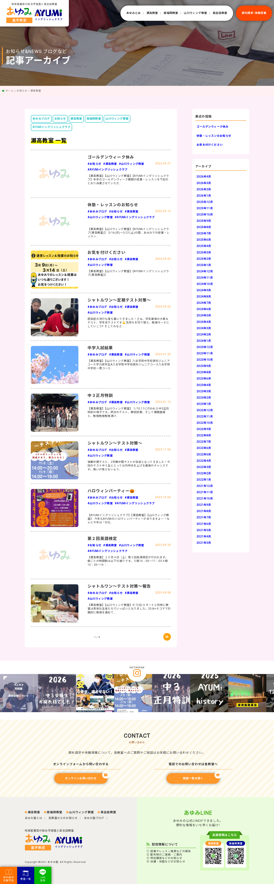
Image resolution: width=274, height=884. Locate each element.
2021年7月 (204, 517)
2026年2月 (204, 189)
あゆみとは (133, 13)
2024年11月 (205, 277)
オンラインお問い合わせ (86, 776)
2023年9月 (204, 366)
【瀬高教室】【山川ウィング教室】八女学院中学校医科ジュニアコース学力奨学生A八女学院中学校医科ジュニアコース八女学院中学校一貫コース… (129, 364)
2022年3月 (204, 467)
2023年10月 (205, 359)
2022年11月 (205, 416)
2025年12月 (205, 202)
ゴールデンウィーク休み (111, 157)
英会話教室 (220, 13)
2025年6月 (204, 239)
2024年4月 (204, 322)
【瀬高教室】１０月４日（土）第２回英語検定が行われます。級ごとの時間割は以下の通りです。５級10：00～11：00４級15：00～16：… (128, 561)
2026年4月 (204, 176)
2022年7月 (204, 441)
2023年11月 (205, 353)
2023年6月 (204, 378)
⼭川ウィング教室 (195, 13)
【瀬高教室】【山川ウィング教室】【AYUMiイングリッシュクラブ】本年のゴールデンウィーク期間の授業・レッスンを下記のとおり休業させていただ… (128, 179)
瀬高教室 (76, 118)
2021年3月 (204, 543)
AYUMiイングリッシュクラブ (51, 127)
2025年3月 (204, 252)
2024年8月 (204, 296)
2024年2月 (204, 334)
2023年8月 (204, 372)
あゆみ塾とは (33, 818)
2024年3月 (204, 328)
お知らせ (22, 90)
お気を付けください (107, 252)
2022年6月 (204, 448)
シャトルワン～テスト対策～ (115, 443)
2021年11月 (205, 492)
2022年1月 (204, 479)
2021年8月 (204, 511)
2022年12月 (205, 410)
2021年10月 (205, 498)
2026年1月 (204, 195)
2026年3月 (204, 183)
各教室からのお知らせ (63, 818)
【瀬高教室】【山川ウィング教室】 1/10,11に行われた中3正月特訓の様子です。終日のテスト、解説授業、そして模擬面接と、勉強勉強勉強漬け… (128, 412)
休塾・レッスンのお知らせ (113, 205)
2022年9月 (204, 429)
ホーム (10, 90)
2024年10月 (205, 284)
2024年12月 (205, 271)
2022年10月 (205, 423)
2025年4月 (204, 246)
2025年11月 (205, 208)
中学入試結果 (100, 348)
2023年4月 (204, 385)
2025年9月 (204, 221)
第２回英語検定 (102, 538)
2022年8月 (204, 435)
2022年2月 (204, 473)
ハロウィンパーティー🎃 (111, 491)
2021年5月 (204, 530)
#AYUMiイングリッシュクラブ (107, 169)
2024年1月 (204, 341)
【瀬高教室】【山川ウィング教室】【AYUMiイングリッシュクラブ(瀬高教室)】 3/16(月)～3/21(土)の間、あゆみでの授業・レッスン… (129, 233)
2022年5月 (204, 454)
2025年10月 (205, 214)
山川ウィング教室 (117, 118)
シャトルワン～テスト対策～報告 (119, 586)
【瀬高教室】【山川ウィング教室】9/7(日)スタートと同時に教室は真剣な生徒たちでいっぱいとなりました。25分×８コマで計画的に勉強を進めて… (129, 608)
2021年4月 (204, 536)
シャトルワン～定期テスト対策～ (119, 300)
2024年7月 (204, 303)
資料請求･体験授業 (254, 13)
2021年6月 (204, 524)
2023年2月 (204, 397)
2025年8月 (204, 227)
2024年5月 (204, 315)
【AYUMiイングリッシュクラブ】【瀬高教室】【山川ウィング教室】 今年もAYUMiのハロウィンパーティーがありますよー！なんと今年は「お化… (129, 519)
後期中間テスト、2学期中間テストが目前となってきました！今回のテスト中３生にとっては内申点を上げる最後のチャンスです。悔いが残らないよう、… (129, 465)
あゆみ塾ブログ (94, 818)
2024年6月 (204, 309)
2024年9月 (204, 290)
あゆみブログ (41, 118)
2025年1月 (204, 265)
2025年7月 (204, 233)
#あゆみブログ (97, 211)
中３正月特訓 (100, 395)
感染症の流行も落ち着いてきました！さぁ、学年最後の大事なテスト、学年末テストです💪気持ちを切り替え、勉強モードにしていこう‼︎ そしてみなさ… (128, 322)
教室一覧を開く (201, 776)
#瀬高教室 (110, 164)
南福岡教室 (171, 13)
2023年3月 (204, 391)
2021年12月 (205, 486)
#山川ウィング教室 (131, 164)
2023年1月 (204, 404)
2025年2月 (204, 259)
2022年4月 (204, 461)
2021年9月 (204, 505)
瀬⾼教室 (152, 13)
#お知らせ (94, 164)
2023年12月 (205, 347)
